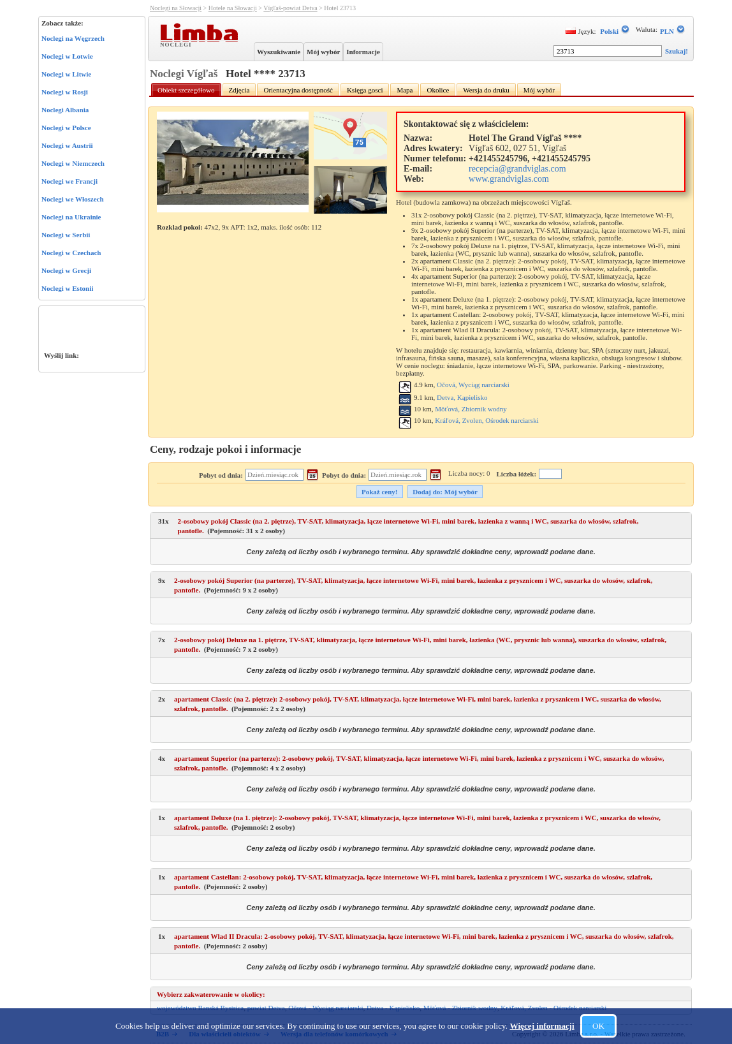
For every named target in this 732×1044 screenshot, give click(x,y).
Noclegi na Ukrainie (71, 217)
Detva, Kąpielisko (462, 397)
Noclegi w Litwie (66, 74)
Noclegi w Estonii (67, 288)
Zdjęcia (239, 90)
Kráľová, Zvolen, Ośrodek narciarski (486, 420)
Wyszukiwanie (278, 51)
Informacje (363, 51)
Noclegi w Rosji (64, 92)
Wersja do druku (486, 90)
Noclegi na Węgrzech (73, 38)
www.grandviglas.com (509, 179)
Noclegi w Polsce (66, 127)
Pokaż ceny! (380, 492)
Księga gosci (365, 90)
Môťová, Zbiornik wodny (471, 409)
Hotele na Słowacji (233, 7)
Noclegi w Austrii (67, 145)
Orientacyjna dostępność (297, 90)
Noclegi (177, 44)
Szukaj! (676, 51)
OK (598, 1026)
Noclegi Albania (65, 110)
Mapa (405, 90)
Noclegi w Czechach (71, 252)
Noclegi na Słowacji (175, 7)
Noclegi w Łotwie (67, 56)
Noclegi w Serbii (65, 235)
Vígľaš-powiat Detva (290, 7)
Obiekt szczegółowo (186, 90)
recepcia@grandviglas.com (517, 168)
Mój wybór (323, 51)
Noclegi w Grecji (66, 270)
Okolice (438, 90)
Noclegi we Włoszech (72, 199)
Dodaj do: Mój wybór (445, 492)
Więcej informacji (541, 1026)
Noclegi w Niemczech (73, 163)
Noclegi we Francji (69, 181)
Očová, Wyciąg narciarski (473, 384)
